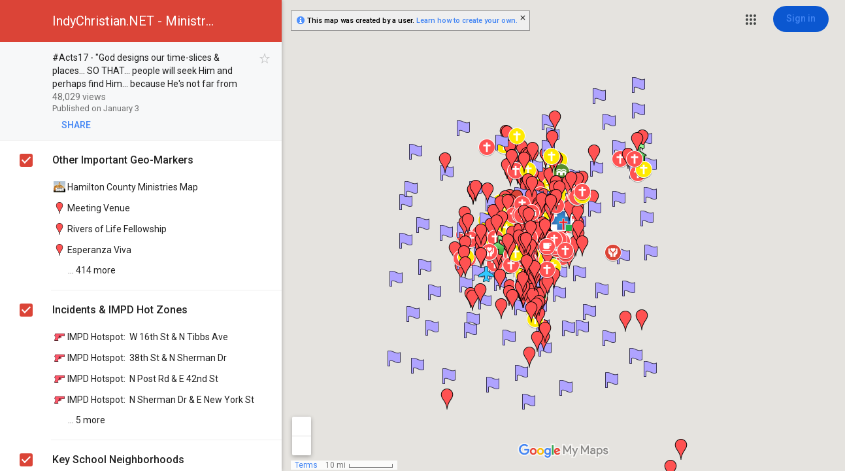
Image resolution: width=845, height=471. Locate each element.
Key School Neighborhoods (118, 459)
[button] (751, 20)
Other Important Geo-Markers (122, 160)
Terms (306, 465)
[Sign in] (801, 19)
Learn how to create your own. (467, 20)
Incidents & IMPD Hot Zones (120, 310)
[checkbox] (265, 58)
